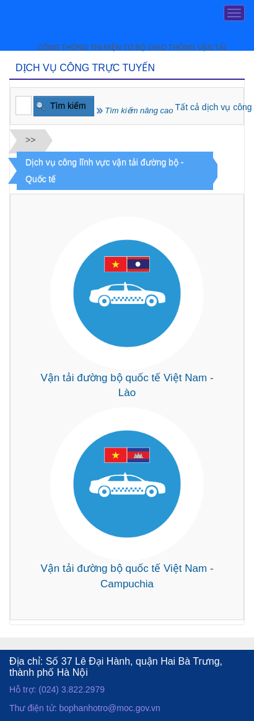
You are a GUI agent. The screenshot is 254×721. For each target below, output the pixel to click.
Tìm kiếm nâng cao (135, 110)
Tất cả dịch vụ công (213, 107)
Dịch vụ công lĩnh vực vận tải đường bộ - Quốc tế (104, 170)
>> (30, 140)
